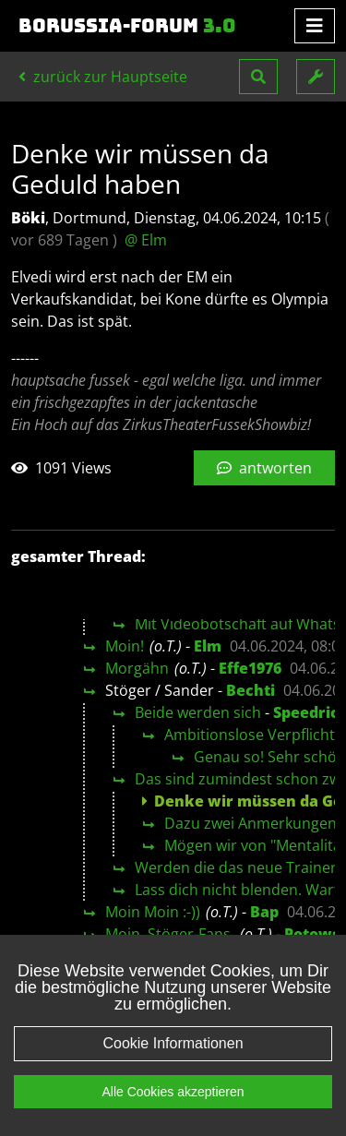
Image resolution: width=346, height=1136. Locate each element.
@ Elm (146, 240)
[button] (258, 76)
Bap (264, 912)
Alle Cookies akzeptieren (172, 1091)
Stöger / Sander (159, 690)
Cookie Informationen (172, 1043)
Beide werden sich (198, 712)
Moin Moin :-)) (152, 912)
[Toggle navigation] (314, 25)
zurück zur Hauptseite (102, 76)
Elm (207, 646)
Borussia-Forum (127, 26)
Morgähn (137, 668)
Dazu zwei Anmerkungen (250, 823)
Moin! (124, 646)
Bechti (250, 690)
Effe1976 (250, 668)
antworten (264, 468)
